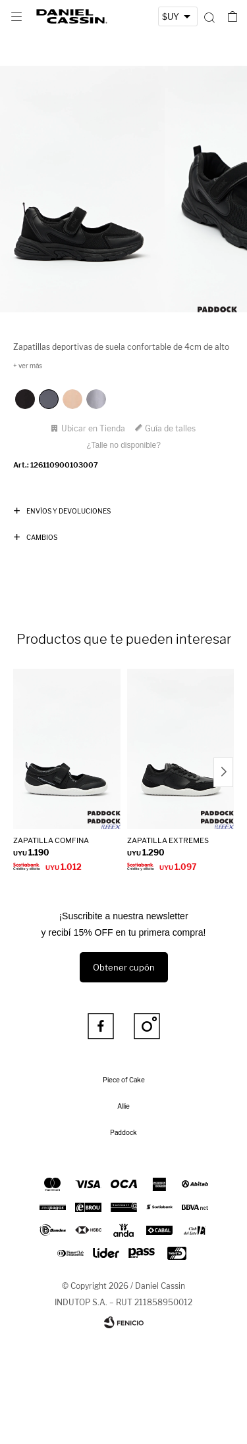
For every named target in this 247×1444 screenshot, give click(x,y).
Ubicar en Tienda (93, 428)
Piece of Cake (124, 1080)
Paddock (123, 1132)
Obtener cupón (124, 967)
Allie (123, 1106)
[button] (209, 16)
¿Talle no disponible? (123, 445)
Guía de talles (170, 428)
